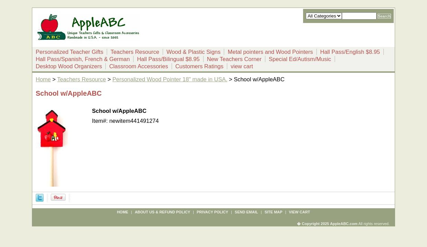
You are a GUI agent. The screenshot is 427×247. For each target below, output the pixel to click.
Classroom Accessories (138, 66)
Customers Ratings (199, 66)
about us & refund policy (162, 212)
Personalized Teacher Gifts (69, 52)
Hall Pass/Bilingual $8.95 (168, 59)
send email (246, 212)
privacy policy (212, 212)
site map (273, 212)
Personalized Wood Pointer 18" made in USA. (170, 79)
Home (43, 79)
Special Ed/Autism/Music (300, 59)
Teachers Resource (135, 52)
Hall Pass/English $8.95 (350, 52)
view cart (242, 66)
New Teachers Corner (234, 59)
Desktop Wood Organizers (69, 66)
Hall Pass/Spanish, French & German (83, 59)
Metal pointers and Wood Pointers (270, 52)
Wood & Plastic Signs (193, 52)
